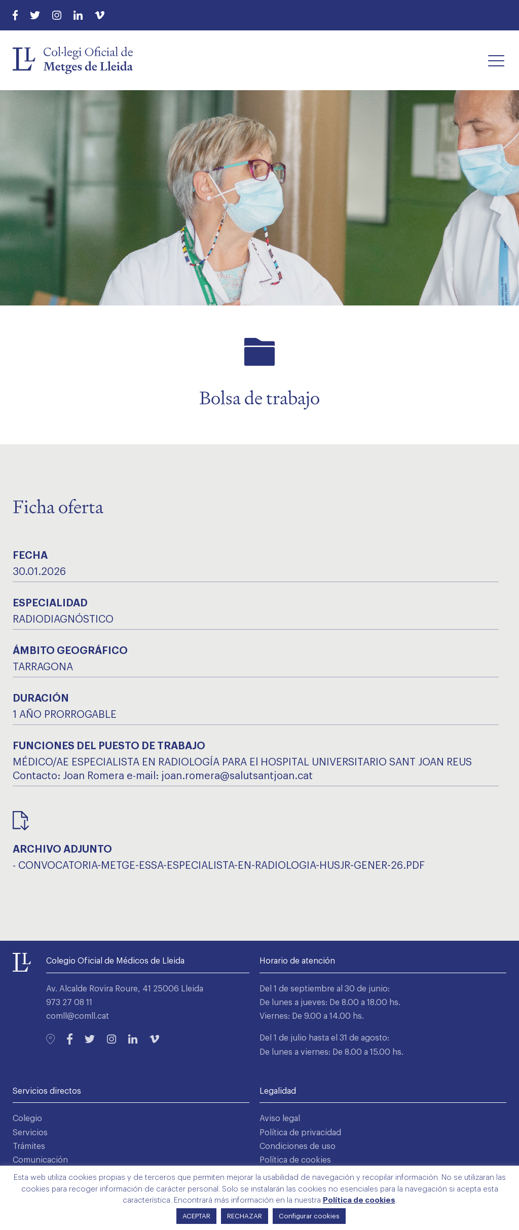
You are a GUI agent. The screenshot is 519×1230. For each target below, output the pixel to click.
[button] (496, 60)
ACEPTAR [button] (196, 1216)
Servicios (30, 1133)
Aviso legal (280, 1118)
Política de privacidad (300, 1133)
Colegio (27, 1118)
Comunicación (40, 1160)
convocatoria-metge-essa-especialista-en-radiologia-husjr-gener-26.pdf (221, 866)
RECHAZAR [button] (244, 1216)
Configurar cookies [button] (309, 1216)
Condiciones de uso (298, 1146)
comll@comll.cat (77, 1016)
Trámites (29, 1146)
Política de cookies (295, 1160)
